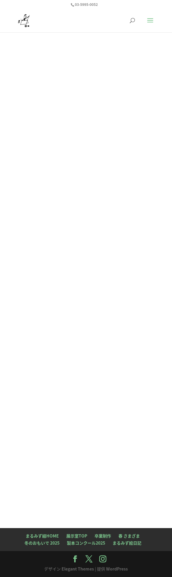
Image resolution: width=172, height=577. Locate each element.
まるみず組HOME (42, 536)
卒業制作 (103, 536)
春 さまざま (129, 536)
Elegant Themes (78, 569)
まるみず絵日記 (127, 543)
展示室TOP (76, 536)
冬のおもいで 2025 (41, 543)
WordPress (117, 569)
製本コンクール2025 (86, 543)
